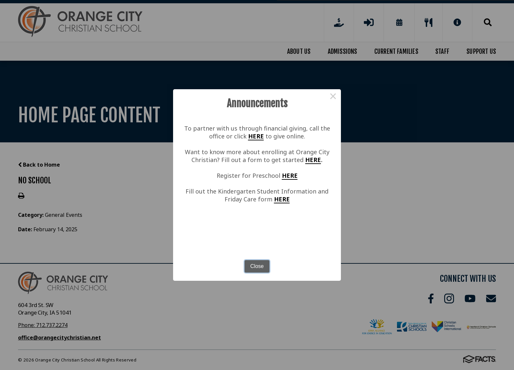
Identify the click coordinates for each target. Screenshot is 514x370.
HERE (256, 136)
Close (257, 266)
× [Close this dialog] (333, 97)
